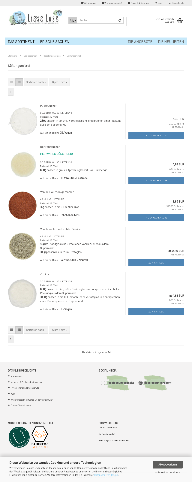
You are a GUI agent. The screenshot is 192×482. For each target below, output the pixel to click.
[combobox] (36, 82)
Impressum (16, 376)
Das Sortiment (21, 41)
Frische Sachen (54, 41)
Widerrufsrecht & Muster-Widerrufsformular (31, 399)
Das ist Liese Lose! (108, 427)
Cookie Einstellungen (21, 405)
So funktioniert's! (107, 433)
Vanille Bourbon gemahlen (57, 192)
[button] (12, 82)
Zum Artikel (156, 262)
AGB (13, 393)
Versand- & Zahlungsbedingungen (26, 382)
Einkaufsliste (176, 3)
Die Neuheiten (171, 41)
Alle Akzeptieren (167, 464)
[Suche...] (72, 20)
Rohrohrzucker (50, 146)
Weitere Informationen (168, 472)
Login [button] (159, 3)
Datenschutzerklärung (106, 474)
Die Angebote (140, 41)
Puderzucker (48, 105)
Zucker (44, 274)
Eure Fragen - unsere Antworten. (114, 440)
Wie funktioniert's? (112, 3)
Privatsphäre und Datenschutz (25, 387)
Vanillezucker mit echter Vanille (60, 229)
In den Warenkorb (156, 135)
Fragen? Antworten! (138, 3)
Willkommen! (88, 3)
